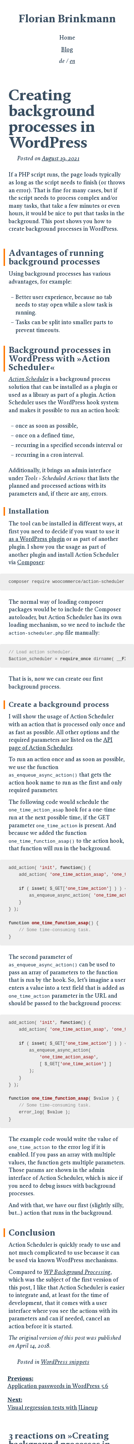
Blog (67, 49)
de (62, 61)
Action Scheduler (29, 379)
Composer (30, 562)
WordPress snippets (65, 1361)
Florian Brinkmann (67, 18)
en (72, 61)
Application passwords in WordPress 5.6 (66, 1382)
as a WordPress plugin (37, 538)
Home (67, 37)
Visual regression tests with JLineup (66, 1403)
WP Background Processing (77, 1272)
